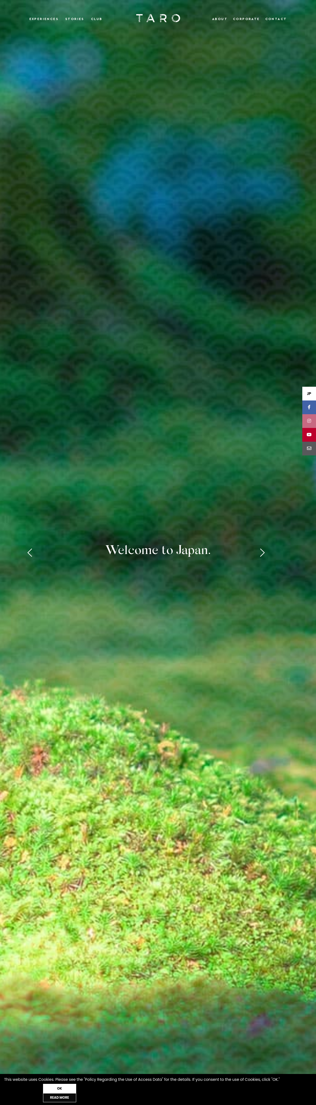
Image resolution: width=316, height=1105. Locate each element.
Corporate (246, 19)
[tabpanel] (158, 552)
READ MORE (31, 1097)
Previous (31, 553)
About (219, 19)
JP (309, 393)
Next (284, 553)
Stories (74, 19)
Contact (276, 19)
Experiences (43, 19)
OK (86, 1097)
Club (97, 19)
